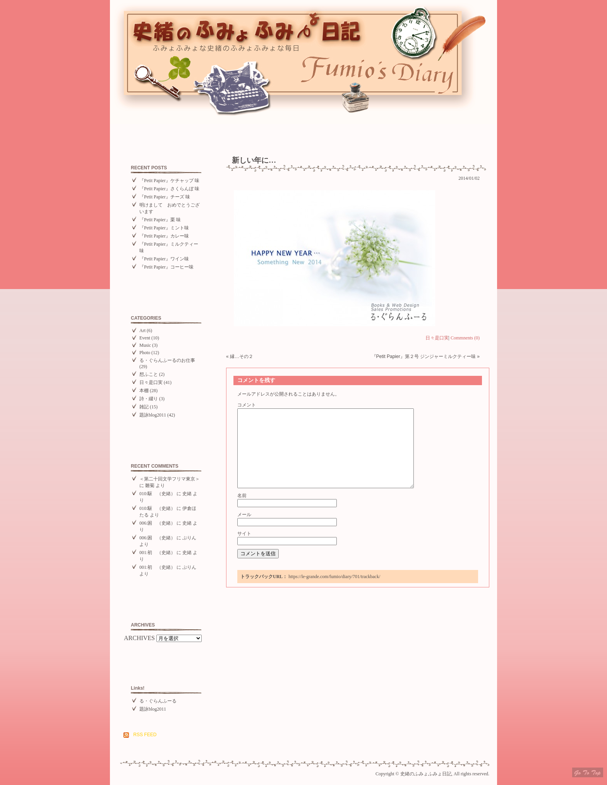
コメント (246, 405)
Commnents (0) (465, 338)
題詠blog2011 (152, 415)
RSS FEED (144, 734)
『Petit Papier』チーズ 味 (164, 197)
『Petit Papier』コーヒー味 (166, 267)
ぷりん (189, 538)
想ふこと (148, 374)
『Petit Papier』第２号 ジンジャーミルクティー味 (424, 356)
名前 (242, 495)
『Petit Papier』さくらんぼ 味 (169, 188)
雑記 (144, 407)
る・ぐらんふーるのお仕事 (167, 360)
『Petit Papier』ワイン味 (164, 259)
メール (244, 514)
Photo (144, 352)
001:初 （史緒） (157, 552)
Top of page (587, 772)
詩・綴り (148, 398)
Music (145, 345)
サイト (244, 533)
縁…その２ (241, 356)
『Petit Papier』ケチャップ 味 (169, 180)
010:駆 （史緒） (157, 493)
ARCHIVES (139, 638)
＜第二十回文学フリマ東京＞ (169, 479)
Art (142, 330)
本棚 (144, 390)
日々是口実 (151, 382)
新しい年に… (254, 160)
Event (144, 338)
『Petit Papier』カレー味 (164, 236)
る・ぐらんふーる (158, 701)
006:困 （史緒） (157, 523)
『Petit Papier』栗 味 (160, 219)
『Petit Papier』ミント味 (164, 228)
